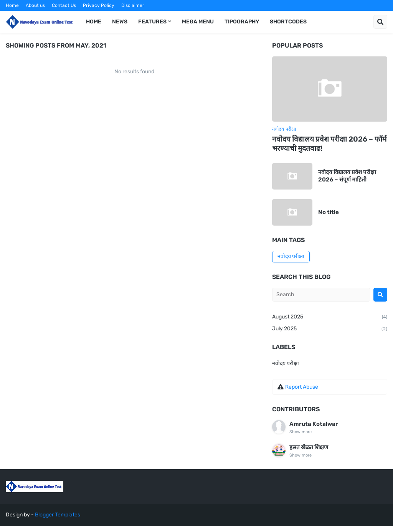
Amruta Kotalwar (313, 423)
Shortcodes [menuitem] (288, 21)
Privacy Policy (98, 5)
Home (12, 5)
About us (35, 5)
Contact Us (64, 5)
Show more (300, 431)
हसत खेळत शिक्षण (308, 447)
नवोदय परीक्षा (290, 256)
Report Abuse (301, 387)
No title (328, 212)
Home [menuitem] (93, 21)
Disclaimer (132, 5)
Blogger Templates (57, 514)
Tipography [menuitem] (242, 21)
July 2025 (329, 329)
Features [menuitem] (152, 21)
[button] (380, 22)
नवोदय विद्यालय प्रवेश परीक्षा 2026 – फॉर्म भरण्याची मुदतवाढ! (329, 144)
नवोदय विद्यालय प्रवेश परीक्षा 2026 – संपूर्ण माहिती (347, 176)
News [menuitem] (119, 21)
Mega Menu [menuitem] (198, 21)
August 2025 (329, 317)
